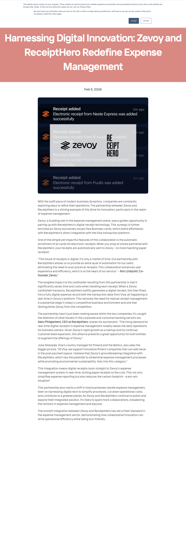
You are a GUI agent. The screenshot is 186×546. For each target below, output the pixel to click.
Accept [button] (133, 21)
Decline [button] (146, 21)
